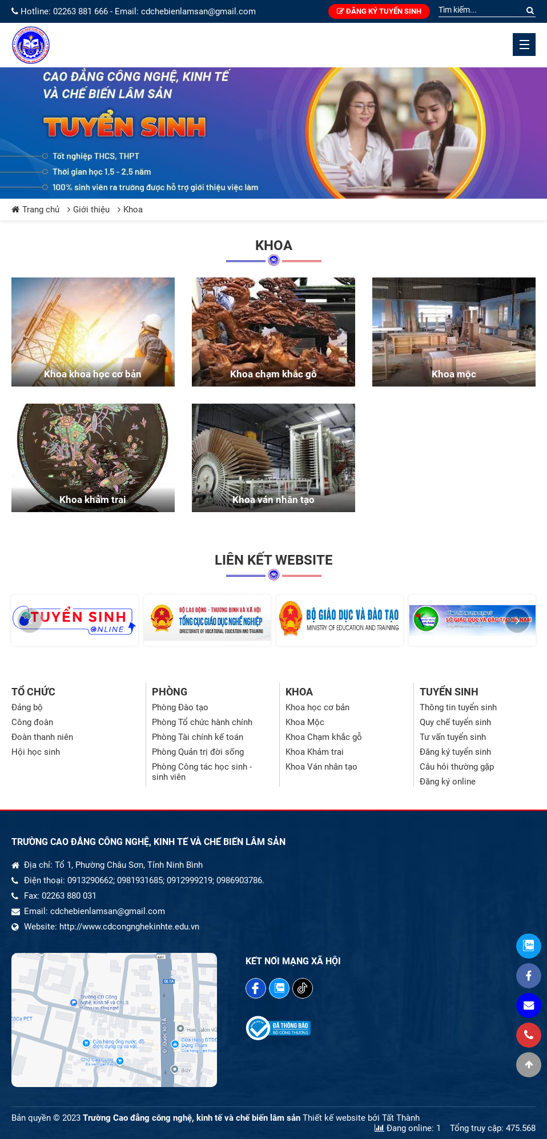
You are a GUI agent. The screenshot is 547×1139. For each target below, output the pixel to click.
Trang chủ (35, 209)
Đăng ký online (448, 781)
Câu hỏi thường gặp (457, 767)
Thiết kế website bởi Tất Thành (361, 1118)
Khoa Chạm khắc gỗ (323, 737)
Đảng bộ (27, 707)
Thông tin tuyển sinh (458, 707)
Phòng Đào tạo (180, 707)
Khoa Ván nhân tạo (321, 767)
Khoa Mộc (304, 722)
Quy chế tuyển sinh (455, 722)
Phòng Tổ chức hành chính (202, 722)
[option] (74, 620)
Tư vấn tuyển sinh (453, 737)
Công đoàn (32, 722)
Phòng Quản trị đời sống (198, 752)
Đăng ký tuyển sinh (379, 11)
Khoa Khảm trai (314, 752)
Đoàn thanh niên (42, 737)
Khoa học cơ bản (317, 707)
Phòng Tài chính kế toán (197, 737)
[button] (29, 620)
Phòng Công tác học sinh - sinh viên (202, 772)
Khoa (130, 209)
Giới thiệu (88, 209)
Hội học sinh (35, 752)
